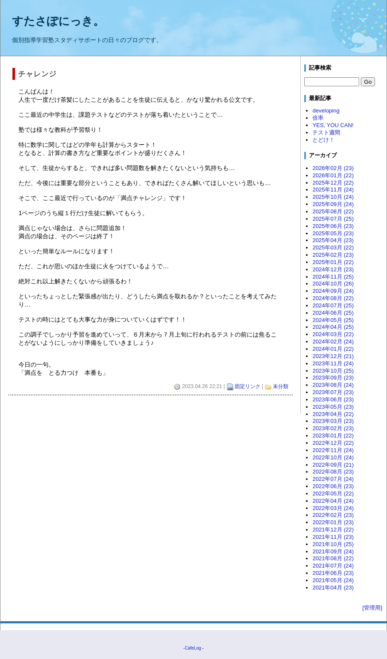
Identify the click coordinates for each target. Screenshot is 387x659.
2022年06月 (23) (333, 486)
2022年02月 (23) (333, 515)
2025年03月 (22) (333, 247)
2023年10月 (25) (333, 370)
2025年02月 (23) (333, 255)
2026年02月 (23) (333, 168)
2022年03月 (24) (333, 508)
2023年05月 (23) (333, 407)
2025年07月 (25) (333, 219)
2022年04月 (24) (333, 501)
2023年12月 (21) (333, 356)
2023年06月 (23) (333, 399)
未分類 (280, 386)
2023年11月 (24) (333, 363)
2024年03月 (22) (333, 334)
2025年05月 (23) (333, 233)
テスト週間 (326, 132)
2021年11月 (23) (333, 537)
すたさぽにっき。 (58, 21)
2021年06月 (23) (333, 573)
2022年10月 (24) (333, 457)
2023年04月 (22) (333, 414)
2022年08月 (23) (333, 471)
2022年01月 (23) (333, 522)
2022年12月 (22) (333, 443)
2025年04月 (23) (333, 240)
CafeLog (193, 648)
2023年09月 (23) (333, 377)
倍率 (318, 118)
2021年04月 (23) (333, 587)
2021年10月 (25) (333, 544)
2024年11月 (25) (333, 276)
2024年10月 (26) (333, 283)
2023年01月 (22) (333, 435)
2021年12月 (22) (333, 529)
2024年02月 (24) (333, 341)
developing (325, 110)
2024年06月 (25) (333, 313)
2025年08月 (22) (333, 211)
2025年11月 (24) (333, 189)
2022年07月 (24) (333, 479)
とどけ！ (323, 140)
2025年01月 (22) (333, 262)
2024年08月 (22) (333, 298)
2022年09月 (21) (333, 465)
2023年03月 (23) (333, 421)
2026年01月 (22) (333, 175)
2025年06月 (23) (333, 226)
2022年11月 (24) (333, 450)
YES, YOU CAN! (333, 125)
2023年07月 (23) (333, 392)
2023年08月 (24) (333, 385)
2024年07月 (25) (333, 305)
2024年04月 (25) (333, 327)
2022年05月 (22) (333, 493)
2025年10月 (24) (333, 197)
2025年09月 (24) (333, 204)
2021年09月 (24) (333, 551)
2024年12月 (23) (333, 269)
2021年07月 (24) (333, 565)
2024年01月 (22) (333, 349)
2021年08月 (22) (333, 558)
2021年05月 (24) (333, 580)
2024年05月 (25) (333, 320)
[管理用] (372, 607)
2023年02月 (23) (333, 428)
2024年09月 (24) (333, 291)
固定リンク (247, 386)
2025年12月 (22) (333, 182)
